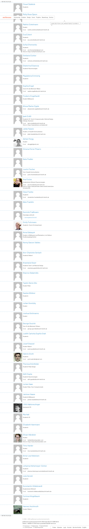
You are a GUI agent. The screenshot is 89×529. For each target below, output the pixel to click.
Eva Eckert (27, 34)
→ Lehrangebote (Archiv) (29, 217)
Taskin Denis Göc (30, 283)
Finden (54, 527)
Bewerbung (45, 17)
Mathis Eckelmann (30, 24)
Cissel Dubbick (29, 4)
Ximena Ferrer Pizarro (32, 149)
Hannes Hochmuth (30, 506)
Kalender (59, 527)
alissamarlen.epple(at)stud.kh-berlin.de (38, 109)
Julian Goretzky (29, 303)
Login (64, 527)
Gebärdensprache (38, 527)
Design (29, 17)
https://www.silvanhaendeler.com (37, 441)
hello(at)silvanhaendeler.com (35, 440)
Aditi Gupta (27, 374)
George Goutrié (29, 323)
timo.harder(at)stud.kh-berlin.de (36, 451)
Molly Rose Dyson (30, 14)
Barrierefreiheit (77, 527)
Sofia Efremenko (30, 44)
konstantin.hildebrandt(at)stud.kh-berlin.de (39, 491)
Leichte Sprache (27, 527)
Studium (23, 17)
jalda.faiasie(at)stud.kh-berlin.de (36, 134)
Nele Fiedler (28, 159)
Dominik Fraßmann (31, 212)
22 (10, 1)
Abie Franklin (28, 202)
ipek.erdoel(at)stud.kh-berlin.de (36, 123)
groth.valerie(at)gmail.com (35, 359)
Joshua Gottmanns (31, 313)
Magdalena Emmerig (31, 76)
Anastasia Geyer (29, 263)
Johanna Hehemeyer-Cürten (35, 466)
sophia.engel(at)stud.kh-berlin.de (37, 91)
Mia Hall (26, 414)
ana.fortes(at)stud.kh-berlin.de (36, 184)
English (84, 527)
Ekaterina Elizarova (31, 65)
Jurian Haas (28, 384)
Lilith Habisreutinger (31, 404)
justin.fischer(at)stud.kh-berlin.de (37, 174)
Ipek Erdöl (27, 116)
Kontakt (69, 527)
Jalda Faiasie (28, 129)
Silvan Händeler (29, 435)
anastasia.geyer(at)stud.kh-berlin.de (38, 268)
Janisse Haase (29, 394)
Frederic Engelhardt (31, 96)
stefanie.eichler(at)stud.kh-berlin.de (37, 61)
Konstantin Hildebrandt (32, 486)
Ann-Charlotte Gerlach (32, 252)
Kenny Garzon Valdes (31, 242)
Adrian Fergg (28, 139)
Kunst (33, 17)
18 (2, 1)
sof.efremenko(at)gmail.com (35, 50)
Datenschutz (34, 525)
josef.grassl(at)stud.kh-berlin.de (36, 349)
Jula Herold (28, 476)
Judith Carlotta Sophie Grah (34, 333)
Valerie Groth (28, 354)
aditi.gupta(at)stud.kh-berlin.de (36, 379)
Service (51, 17)
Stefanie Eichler (29, 55)
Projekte (38, 17)
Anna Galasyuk (29, 232)
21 (8, 1)
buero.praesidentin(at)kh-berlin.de (46, 523)
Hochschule (17, 17)
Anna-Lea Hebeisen (31, 456)
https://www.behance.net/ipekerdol (37, 125)
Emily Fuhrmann (29, 222)
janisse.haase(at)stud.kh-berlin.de (37, 399)
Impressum (26, 525)
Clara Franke (28, 192)
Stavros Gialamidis (30, 273)
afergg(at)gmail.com (33, 144)
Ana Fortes (27, 179)
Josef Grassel (28, 343)
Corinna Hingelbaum (31, 496)
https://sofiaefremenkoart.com (36, 51)
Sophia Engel (28, 86)
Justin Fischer (29, 169)
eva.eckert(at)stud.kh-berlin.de (36, 40)
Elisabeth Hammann (31, 424)
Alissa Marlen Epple (31, 106)
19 (4, 1)
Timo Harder (28, 445)
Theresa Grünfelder (31, 364)
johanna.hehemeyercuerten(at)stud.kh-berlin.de (41, 471)
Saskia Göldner (29, 293)
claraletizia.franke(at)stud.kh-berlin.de (38, 197)
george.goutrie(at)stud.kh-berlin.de (37, 329)
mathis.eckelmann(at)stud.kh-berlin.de (38, 30)
